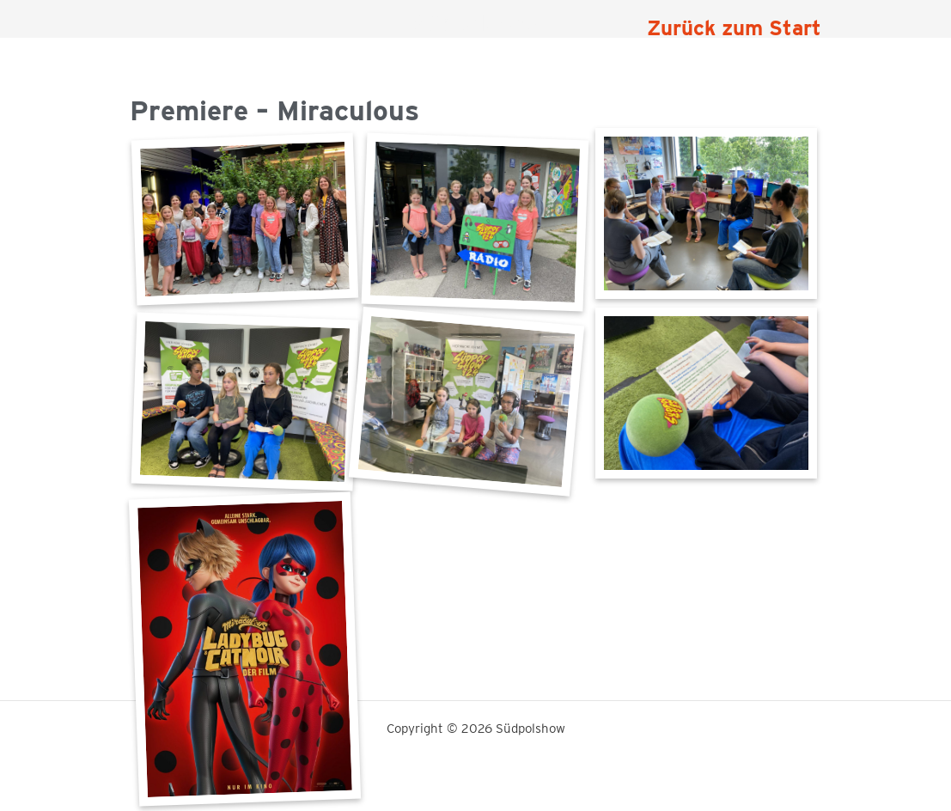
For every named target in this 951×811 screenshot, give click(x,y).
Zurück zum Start (734, 27)
